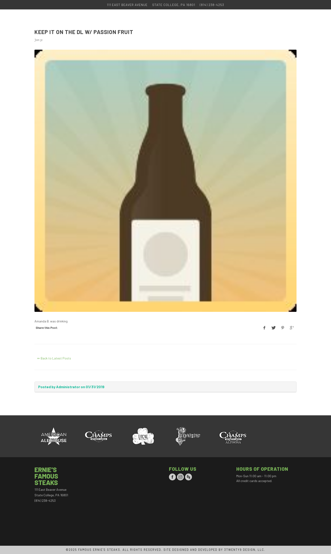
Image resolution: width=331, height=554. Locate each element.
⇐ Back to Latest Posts (54, 358)
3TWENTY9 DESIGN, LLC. (244, 549)
